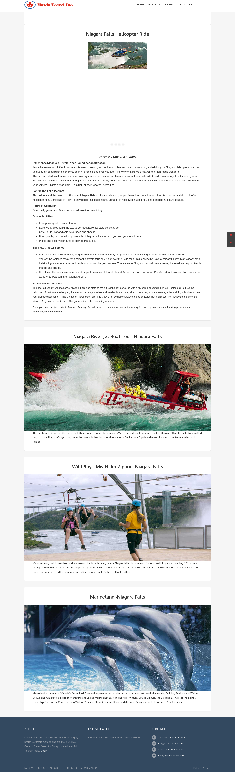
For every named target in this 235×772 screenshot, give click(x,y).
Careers (207, 768)
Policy (196, 768)
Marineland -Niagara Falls (117, 597)
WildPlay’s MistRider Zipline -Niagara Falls (117, 466)
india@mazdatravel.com (171, 755)
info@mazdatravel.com (170, 743)
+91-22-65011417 (174, 749)
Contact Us (185, 4)
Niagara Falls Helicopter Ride (117, 34)
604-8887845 (177, 737)
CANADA (168, 4)
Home (140, 4)
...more (44, 750)
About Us (154, 4)
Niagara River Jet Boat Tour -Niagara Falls (117, 336)
